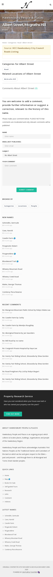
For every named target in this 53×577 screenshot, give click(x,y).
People (34, 206)
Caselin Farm (9, 523)
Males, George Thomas (11, 284)
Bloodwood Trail (10, 534)
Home (4, 43)
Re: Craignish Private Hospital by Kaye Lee (19, 348)
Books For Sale (10, 483)
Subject (5, 151)
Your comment (8, 161)
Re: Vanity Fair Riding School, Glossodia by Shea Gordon (25, 356)
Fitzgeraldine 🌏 (9, 254)
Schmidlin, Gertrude (10, 223)
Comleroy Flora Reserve (12, 292)
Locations (22, 206)
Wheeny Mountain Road (12, 269)
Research (8, 490)
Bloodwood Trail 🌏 (10, 261)
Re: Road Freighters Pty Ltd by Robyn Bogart (20, 371)
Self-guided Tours (11, 487)
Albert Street (27, 43)
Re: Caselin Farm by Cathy (13, 317)
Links (6, 494)
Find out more (13, 414)
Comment (8, 498)
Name (4, 132)
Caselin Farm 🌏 (8, 238)
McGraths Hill (10, 79)
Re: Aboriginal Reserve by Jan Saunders (18, 333)
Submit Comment (26, 190)
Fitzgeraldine (9, 531)
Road (19, 43)
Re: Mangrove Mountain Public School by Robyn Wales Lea (26, 310)
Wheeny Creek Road (10, 277)
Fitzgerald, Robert (9, 246)
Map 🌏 (7, 479)
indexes (8, 502)
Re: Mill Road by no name (12, 341)
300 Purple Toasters (29, 572)
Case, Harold (7, 230)
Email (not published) (11, 142)
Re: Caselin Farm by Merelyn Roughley (18, 325)
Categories (12, 43)
